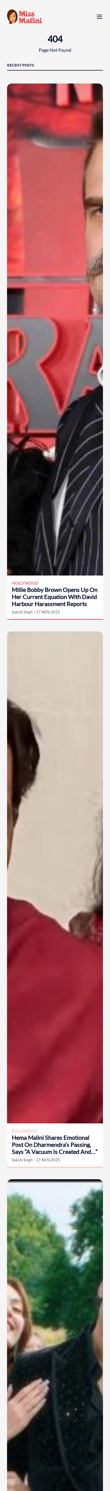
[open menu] (99, 16)
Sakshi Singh (22, 612)
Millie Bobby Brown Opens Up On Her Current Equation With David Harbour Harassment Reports (54, 596)
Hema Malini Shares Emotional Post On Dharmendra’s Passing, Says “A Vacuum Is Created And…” (54, 1144)
